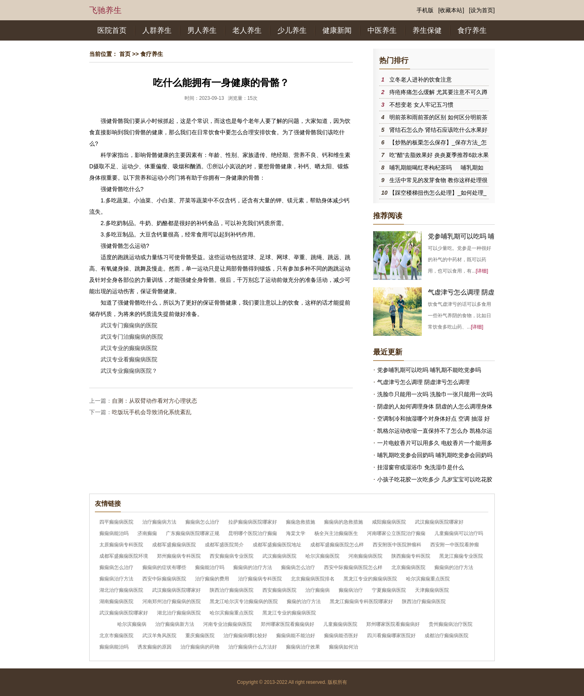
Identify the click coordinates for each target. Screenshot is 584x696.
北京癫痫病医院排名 (313, 579)
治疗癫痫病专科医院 (260, 579)
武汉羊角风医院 (159, 635)
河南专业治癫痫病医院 (227, 624)
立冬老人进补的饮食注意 (420, 79)
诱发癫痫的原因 (154, 647)
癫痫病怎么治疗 (202, 522)
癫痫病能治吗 (114, 533)
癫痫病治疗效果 (303, 647)
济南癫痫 (147, 533)
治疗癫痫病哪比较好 (245, 635)
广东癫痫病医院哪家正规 (192, 533)
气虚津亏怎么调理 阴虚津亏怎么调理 (423, 382)
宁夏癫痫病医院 (389, 590)
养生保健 (427, 30)
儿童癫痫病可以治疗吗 (458, 533)
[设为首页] (482, 10)
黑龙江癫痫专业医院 (461, 556)
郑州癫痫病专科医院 (179, 556)
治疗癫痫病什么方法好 (252, 647)
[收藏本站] (451, 10)
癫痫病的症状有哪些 (164, 567)
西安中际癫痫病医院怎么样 (353, 567)
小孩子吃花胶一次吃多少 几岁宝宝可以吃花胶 (434, 479)
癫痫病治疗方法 (116, 579)
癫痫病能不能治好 (295, 635)
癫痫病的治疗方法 (252, 567)
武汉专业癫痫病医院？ (129, 370)
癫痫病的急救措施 (343, 522)
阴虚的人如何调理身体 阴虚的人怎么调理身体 (434, 406)
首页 (125, 54)
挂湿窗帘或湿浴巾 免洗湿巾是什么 (420, 467)
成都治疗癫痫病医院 (446, 635)
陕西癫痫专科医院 (410, 556)
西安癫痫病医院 (279, 590)
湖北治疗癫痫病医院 (121, 590)
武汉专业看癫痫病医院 (129, 359)
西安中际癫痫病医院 (164, 579)
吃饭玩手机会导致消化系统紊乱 (151, 412)
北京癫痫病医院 (408, 567)
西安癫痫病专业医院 (231, 556)
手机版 (425, 10)
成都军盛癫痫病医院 (174, 545)
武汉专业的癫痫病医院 (129, 348)
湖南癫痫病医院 (116, 601)
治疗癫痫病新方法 (174, 624)
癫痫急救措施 (300, 522)
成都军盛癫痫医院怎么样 (337, 545)
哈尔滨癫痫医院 (322, 556)
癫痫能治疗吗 (209, 567)
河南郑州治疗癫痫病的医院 (171, 601)
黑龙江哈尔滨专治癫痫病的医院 (244, 601)
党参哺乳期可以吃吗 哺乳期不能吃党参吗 (429, 370)
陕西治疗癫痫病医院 (231, 590)
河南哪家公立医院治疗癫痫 (396, 533)
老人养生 (247, 30)
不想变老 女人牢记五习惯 (421, 104)
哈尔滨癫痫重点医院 (428, 579)
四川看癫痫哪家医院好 (391, 635)
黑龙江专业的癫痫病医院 (370, 579)
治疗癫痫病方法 (159, 522)
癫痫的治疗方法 (304, 601)
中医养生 (382, 30)
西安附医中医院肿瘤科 (397, 545)
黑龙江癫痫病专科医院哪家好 (361, 601)
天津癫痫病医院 (432, 590)
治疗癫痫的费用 (212, 579)
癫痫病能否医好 (341, 635)
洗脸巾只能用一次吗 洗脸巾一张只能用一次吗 (434, 394)
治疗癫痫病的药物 (199, 647)
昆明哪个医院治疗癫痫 (252, 533)
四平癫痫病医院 (116, 522)
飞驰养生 (105, 10)
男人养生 (202, 30)
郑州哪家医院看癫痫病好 (287, 624)
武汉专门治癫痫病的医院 (132, 336)
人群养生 (157, 30)
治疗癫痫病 (317, 590)
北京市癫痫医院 (116, 635)
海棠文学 (295, 533)
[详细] (482, 271)
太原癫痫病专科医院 (121, 545)
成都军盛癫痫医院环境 (123, 556)
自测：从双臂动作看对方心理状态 (154, 400)
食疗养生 (472, 30)
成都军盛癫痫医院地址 (277, 545)
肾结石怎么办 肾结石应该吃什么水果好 (438, 130)
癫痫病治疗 (351, 590)
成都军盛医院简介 (224, 545)
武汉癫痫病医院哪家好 (439, 522)
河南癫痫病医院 (365, 556)
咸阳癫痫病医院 (389, 522)
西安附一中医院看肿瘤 (454, 545)
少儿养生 (292, 30)
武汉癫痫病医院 (279, 556)
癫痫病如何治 (343, 647)
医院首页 (112, 30)
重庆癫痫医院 (200, 635)
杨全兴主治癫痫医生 (336, 533)
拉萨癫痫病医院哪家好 (252, 522)
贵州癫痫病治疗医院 (450, 624)
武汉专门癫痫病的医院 (129, 325)
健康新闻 (337, 30)
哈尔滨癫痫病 (131, 624)
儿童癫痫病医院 (340, 624)
